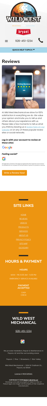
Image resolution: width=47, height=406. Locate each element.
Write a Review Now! (14, 173)
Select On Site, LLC (31, 380)
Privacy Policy (23, 239)
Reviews (23, 218)
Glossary (23, 247)
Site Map (23, 243)
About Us (23, 235)
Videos (23, 222)
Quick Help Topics (23, 49)
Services (23, 231)
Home (23, 214)
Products (23, 227)
